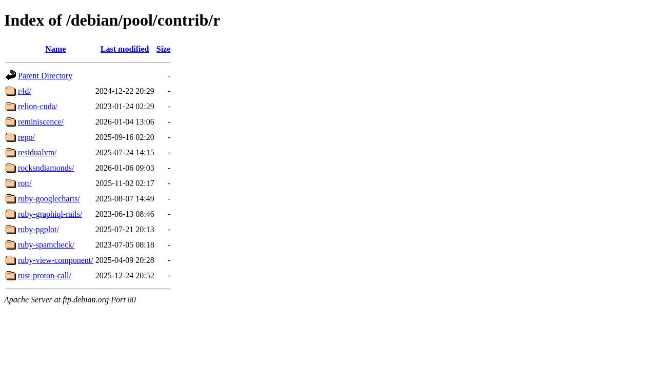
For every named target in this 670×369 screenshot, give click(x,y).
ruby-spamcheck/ (46, 244)
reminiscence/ (41, 121)
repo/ (26, 137)
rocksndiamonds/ (46, 167)
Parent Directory (45, 75)
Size (163, 49)
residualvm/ (37, 152)
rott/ (25, 183)
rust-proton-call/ (44, 275)
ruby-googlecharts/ (49, 198)
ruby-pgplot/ (38, 229)
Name (55, 49)
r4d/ (24, 91)
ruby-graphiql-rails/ (50, 214)
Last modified (125, 49)
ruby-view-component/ (55, 260)
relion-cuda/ (37, 106)
